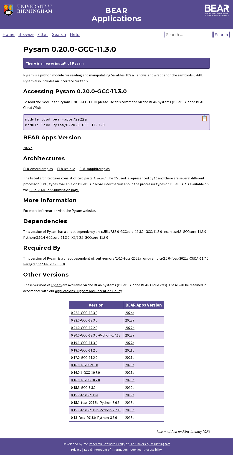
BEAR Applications (116, 15)
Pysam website (83, 210)
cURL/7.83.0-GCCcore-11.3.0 (122, 231)
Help (75, 34)
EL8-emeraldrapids (38, 168)
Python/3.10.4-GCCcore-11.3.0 (46, 237)
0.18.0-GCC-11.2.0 (84, 350)
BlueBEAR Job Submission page (54, 190)
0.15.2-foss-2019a (84, 395)
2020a (129, 365)
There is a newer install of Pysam (55, 63)
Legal (88, 449)
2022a (27, 148)
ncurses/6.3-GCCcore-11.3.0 (185, 231)
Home (9, 34)
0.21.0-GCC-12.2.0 (84, 327)
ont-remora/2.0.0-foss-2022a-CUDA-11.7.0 (175, 258)
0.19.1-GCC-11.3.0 (84, 342)
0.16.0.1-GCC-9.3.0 (84, 365)
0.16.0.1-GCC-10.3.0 (85, 372)
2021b (129, 350)
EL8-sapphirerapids (94, 168)
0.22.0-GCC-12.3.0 (84, 320)
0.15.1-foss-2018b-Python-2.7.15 (96, 410)
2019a (129, 395)
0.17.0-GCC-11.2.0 (84, 357)
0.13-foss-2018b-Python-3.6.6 (94, 417)
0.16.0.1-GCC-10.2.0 (85, 380)
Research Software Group (107, 444)
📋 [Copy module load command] (204, 118)
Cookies (136, 449)
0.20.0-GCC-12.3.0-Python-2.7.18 (95, 335)
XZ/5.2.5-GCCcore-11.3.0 (89, 237)
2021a (129, 372)
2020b (129, 380)
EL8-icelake (66, 168)
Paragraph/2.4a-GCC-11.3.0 (44, 264)
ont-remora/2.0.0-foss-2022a (118, 258)
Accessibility (153, 449)
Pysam (56, 285)
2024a (129, 312)
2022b (129, 327)
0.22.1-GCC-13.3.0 (84, 312)
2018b (129, 402)
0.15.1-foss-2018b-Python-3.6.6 (95, 402)
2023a (129, 320)
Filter (42, 34)
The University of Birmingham (149, 444)
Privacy (76, 449)
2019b (129, 387)
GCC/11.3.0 (154, 231)
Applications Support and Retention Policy (88, 291)
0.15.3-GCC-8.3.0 (83, 387)
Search (59, 34)
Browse (26, 34)
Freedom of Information (111, 449)
